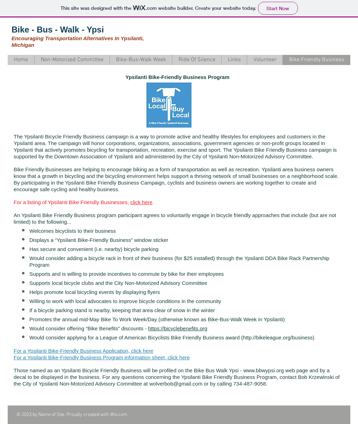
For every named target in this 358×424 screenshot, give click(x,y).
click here (141, 202)
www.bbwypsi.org (263, 370)
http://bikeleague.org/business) (278, 337)
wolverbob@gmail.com (175, 384)
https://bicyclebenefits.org (177, 328)
